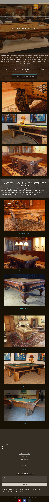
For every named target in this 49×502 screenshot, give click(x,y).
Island (24, 423)
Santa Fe (24, 386)
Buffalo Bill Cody (24, 234)
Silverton (24, 349)
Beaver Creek (24, 308)
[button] (32, 6)
